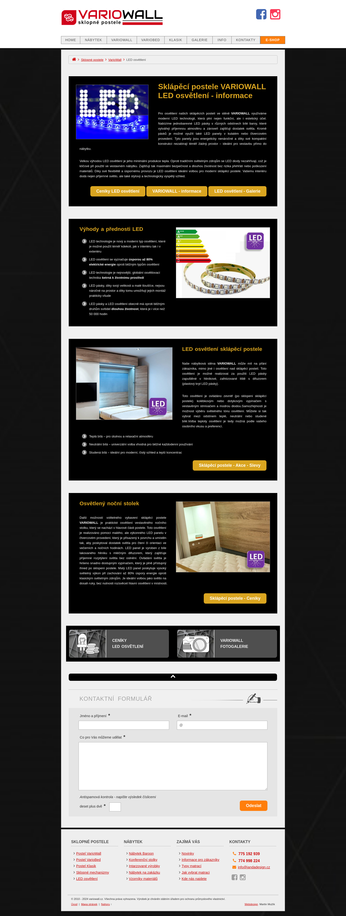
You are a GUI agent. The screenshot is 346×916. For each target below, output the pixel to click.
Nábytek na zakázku (144, 872)
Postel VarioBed (88, 860)
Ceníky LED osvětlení (117, 191)
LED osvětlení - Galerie (237, 191)
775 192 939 (249, 854)
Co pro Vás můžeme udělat (102, 736)
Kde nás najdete (194, 879)
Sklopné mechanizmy (92, 872)
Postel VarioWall (88, 853)
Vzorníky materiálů (143, 879)
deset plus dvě (93, 805)
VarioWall (115, 60)
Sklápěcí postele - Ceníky (235, 598)
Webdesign (251, 904)
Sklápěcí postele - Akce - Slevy (229, 465)
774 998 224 (249, 861)
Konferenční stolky (143, 860)
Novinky (188, 853)
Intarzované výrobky (144, 866)
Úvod (74, 904)
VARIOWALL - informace (176, 191)
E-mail (185, 715)
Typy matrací (191, 866)
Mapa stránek (89, 904)
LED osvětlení (87, 879)
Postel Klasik (86, 866)
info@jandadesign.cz (254, 867)
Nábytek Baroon (141, 853)
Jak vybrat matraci (196, 872)
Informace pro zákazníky (200, 860)
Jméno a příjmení (95, 715)
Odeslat (253, 805)
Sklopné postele (92, 60)
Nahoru (105, 904)
